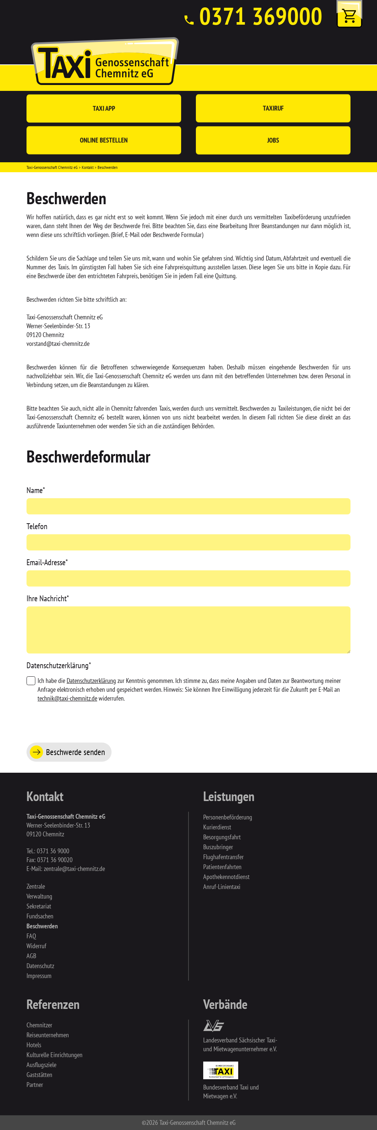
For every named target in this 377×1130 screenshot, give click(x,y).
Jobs (273, 141)
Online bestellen (104, 140)
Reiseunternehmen (48, 1035)
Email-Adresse (47, 562)
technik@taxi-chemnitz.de (67, 698)
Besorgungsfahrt (222, 837)
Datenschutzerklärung (59, 665)
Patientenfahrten (222, 866)
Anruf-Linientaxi (221, 886)
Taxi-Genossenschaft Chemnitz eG (52, 167)
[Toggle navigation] (349, 78)
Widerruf (36, 946)
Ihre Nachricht (48, 598)
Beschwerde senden (75, 752)
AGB (31, 956)
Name (36, 490)
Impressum (39, 975)
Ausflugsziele (41, 1064)
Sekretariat (39, 906)
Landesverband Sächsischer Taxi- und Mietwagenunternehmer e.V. (240, 1044)
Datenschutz (40, 965)
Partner (35, 1084)
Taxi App (104, 108)
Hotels (34, 1045)
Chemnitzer (39, 1025)
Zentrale (36, 886)
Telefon (37, 526)
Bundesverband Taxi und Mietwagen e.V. (231, 1091)
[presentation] (82, 720)
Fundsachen (40, 916)
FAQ (31, 936)
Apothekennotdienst (226, 876)
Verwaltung (39, 896)
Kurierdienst (217, 827)
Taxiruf (273, 108)
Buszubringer (218, 847)
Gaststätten (39, 1074)
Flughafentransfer (223, 857)
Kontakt (88, 167)
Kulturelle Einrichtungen (54, 1055)
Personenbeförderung (227, 817)
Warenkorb (349, 14)
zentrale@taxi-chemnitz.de (74, 868)
